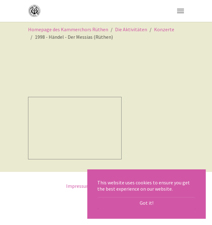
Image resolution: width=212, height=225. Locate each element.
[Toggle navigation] (180, 11)
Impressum (78, 186)
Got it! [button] (146, 203)
